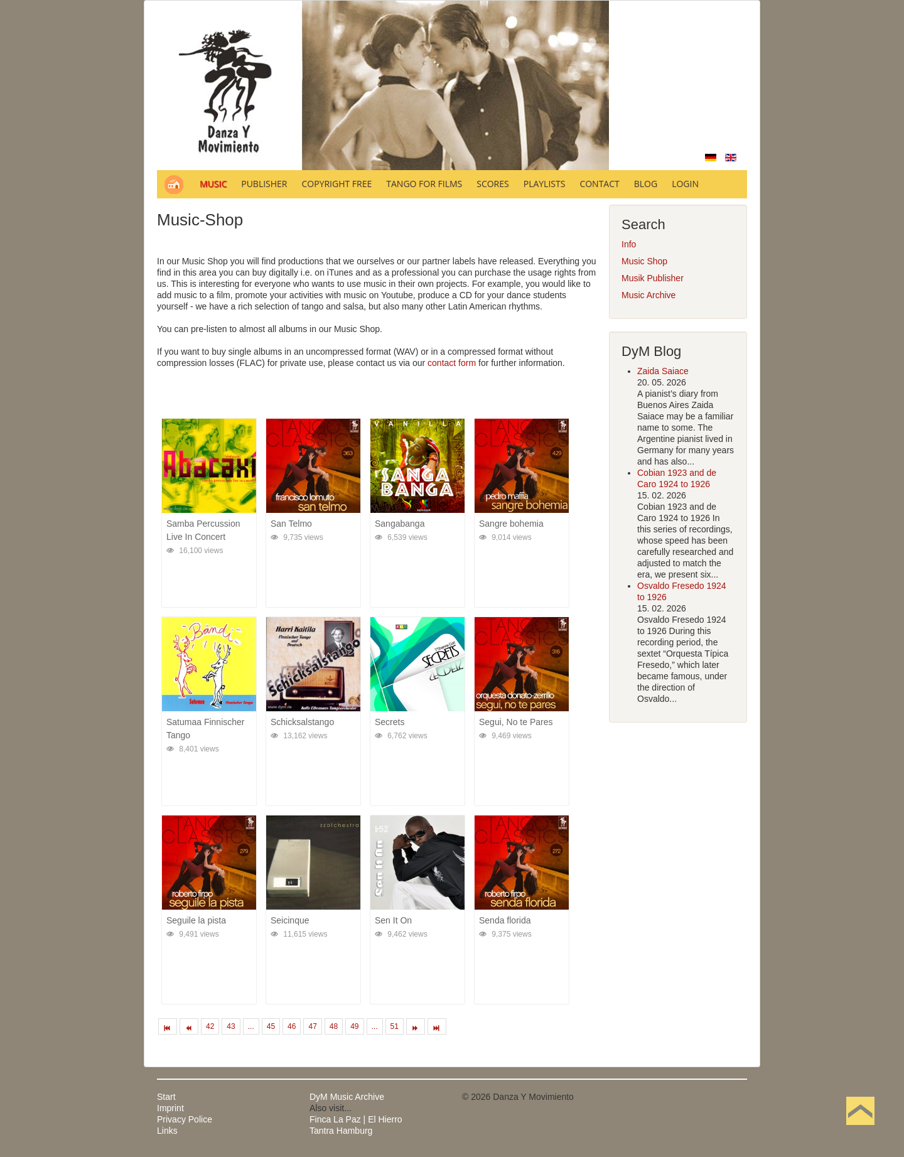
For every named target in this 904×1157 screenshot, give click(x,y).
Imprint (170, 1108)
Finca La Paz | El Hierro (355, 1119)
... (251, 1026)
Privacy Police (184, 1119)
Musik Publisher (653, 278)
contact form (452, 363)
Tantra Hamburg (340, 1131)
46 (292, 1026)
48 (334, 1026)
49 (354, 1026)
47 (312, 1026)
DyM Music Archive (346, 1097)
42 (210, 1026)
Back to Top (860, 1131)
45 (271, 1026)
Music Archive (648, 295)
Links (167, 1131)
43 (231, 1026)
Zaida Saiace (663, 371)
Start (166, 1097)
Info (629, 244)
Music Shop (644, 261)
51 (394, 1026)
